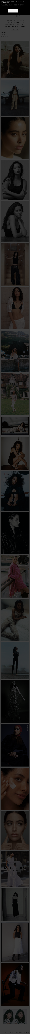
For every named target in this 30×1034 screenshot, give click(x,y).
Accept (13, 11)
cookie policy (6, 2)
